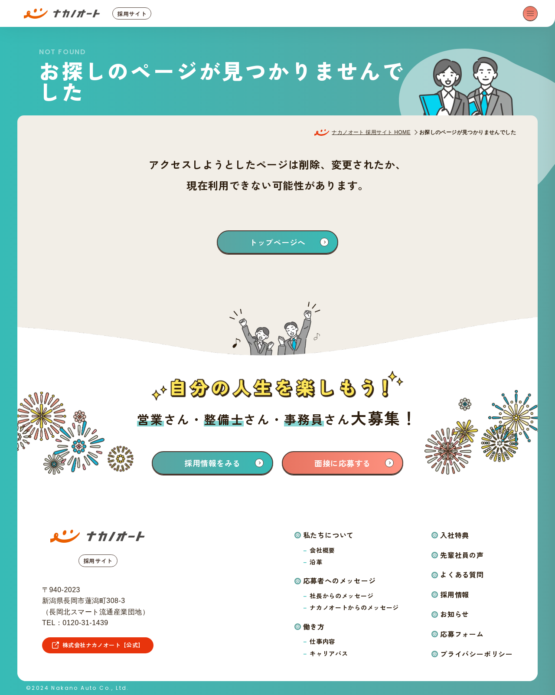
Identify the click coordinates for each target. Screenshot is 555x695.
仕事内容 (322, 641)
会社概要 (322, 550)
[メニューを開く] (530, 13)
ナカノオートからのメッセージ (354, 607)
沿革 (316, 561)
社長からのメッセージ (341, 595)
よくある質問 (462, 574)
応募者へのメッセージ (339, 580)
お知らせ (454, 614)
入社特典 (454, 535)
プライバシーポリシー (476, 654)
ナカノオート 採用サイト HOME (371, 132)
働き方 (314, 626)
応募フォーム (462, 634)
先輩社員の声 (462, 555)
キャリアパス (329, 653)
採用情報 (454, 594)
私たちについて (328, 535)
